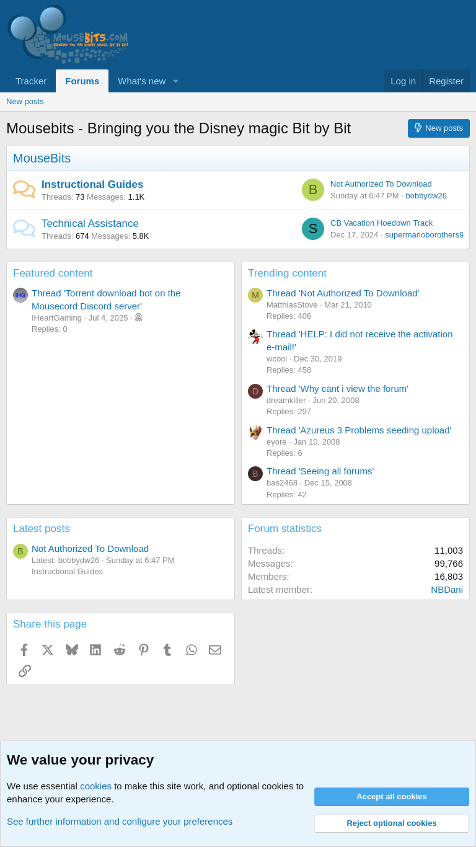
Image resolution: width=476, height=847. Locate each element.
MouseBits (42, 158)
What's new (141, 81)
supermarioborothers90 (426, 234)
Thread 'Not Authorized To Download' (343, 293)
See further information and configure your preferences (119, 821)
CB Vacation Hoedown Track (381, 223)
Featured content (53, 273)
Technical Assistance (90, 223)
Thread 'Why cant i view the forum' (337, 388)
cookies (96, 786)
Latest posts (41, 528)
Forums (82, 81)
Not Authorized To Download (381, 183)
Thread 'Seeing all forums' (320, 471)
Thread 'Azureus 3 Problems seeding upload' (359, 430)
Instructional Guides (92, 184)
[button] (175, 80)
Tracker (30, 81)
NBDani (447, 589)
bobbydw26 (426, 195)
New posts (25, 101)
